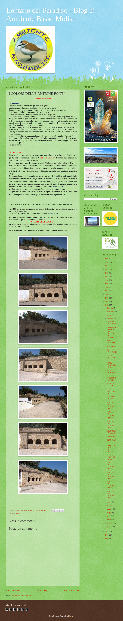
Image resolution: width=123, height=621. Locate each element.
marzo (109, 520)
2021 (107, 276)
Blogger (71, 616)
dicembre (110, 308)
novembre (110, 311)
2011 (107, 535)
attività (17, 514)
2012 (107, 531)
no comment (110, 346)
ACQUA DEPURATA (111, 357)
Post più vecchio (72, 590)
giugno (109, 509)
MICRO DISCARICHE (111, 391)
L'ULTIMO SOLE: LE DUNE (110, 457)
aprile (109, 516)
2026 (107, 259)
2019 (107, 284)
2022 (107, 273)
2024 (107, 266)
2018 (107, 287)
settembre (110, 319)
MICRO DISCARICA (111, 373)
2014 (107, 301)
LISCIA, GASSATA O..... (110, 365)
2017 (107, 291)
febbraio (110, 523)
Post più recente (13, 590)
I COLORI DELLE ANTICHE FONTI (111, 405)
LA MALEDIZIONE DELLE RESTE (111, 448)
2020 (107, 280)
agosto (109, 502)
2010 (107, 539)
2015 (107, 298)
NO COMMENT (111, 351)
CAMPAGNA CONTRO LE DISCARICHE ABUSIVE (111, 332)
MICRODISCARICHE (111, 379)
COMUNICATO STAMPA (111, 323)
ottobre (109, 315)
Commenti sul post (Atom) (22, 595)
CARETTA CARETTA (111, 398)
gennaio (110, 527)
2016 (107, 294)
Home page (42, 590)
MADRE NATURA (110, 342)
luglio (109, 505)
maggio (109, 513)
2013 (107, 305)
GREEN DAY (111, 437)
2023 (107, 269)
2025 (107, 262)
